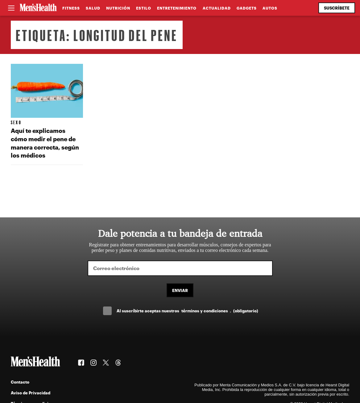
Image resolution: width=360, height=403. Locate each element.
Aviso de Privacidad (30, 392)
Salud (93, 8)
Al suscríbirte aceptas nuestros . (187, 310)
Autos (270, 8)
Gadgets (247, 8)
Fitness (71, 8)
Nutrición (118, 8)
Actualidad (217, 8)
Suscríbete (337, 8)
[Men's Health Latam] (38, 8)
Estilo (143, 8)
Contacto (20, 382)
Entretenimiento (177, 8)
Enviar (180, 290)
